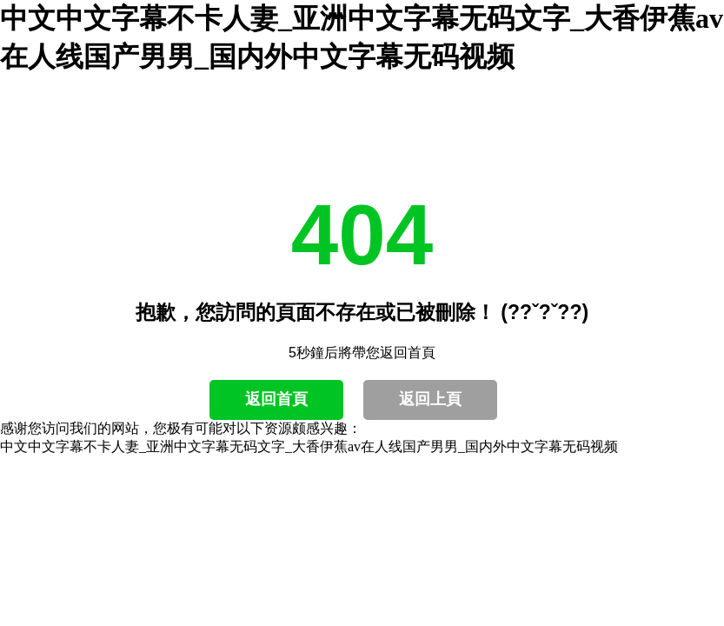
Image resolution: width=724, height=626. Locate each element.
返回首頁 (276, 399)
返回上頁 (430, 399)
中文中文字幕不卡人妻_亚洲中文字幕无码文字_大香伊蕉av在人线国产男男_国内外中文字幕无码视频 (309, 446)
